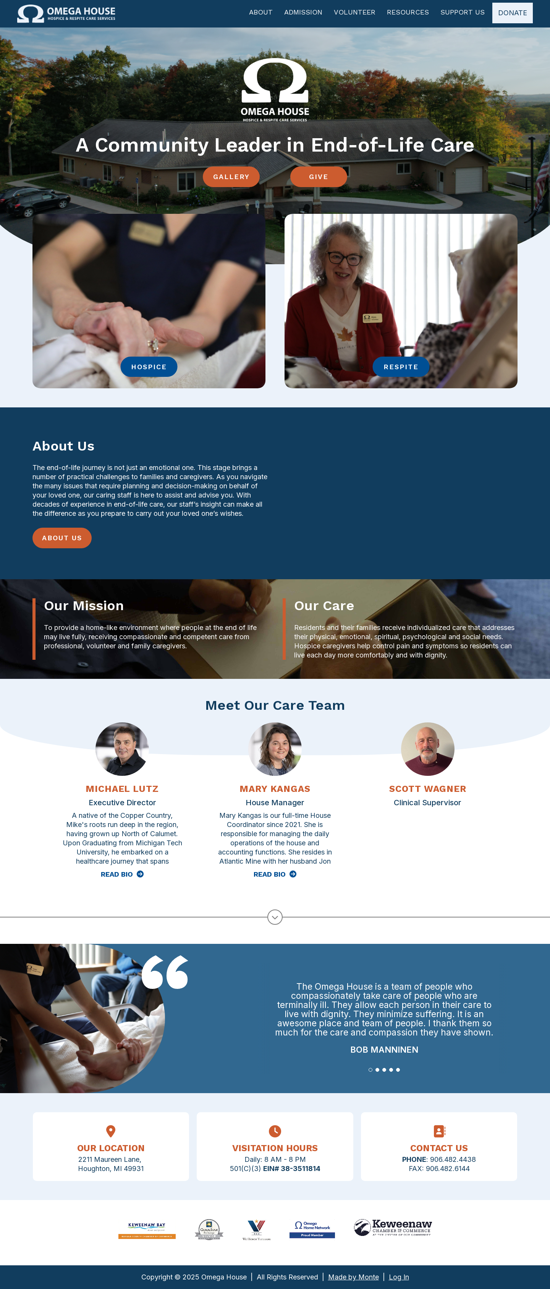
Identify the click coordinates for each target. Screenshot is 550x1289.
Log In (399, 1277)
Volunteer (353, 15)
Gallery (231, 180)
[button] (370, 1073)
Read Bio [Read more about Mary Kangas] (270, 877)
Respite (401, 370)
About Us (62, 541)
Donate (510, 16)
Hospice (149, 370)
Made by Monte (353, 1277)
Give (319, 180)
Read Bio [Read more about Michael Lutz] (117, 877)
